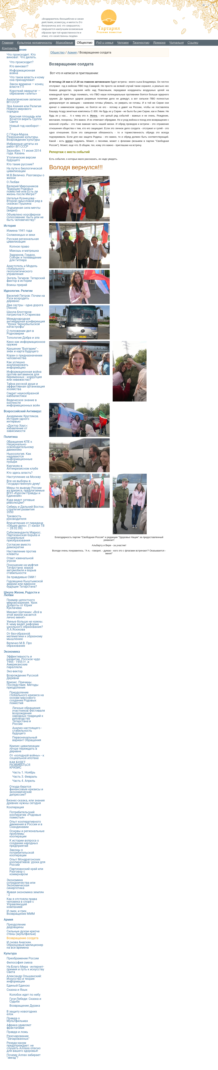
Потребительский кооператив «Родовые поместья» (25, 814)
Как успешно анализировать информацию (17, 364)
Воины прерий (17, 285)
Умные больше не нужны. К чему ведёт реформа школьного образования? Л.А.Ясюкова (25, 625)
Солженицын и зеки (21, 235)
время (68, 141)
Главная (7, 42)
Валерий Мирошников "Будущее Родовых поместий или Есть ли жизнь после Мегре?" (22, 190)
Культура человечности (34, 42)
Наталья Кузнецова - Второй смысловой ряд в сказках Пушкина (24, 200)
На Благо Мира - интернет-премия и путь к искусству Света (25, 969)
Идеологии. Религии (18, 291)
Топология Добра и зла (23, 337)
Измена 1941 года (19, 230)
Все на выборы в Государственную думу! (23, 482)
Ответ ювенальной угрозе (20, 559)
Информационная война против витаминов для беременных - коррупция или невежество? (24, 375)
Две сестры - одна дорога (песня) (25, 306)
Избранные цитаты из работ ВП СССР (22, 145)
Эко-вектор (15, 671)
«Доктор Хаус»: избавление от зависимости (17, 428)
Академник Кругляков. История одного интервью (23, 418)
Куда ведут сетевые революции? (21, 501)
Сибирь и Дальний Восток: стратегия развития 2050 (25, 509)
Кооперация (15, 807)
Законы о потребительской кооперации (21, 852)
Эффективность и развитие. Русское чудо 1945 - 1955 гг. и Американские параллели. (23, 662)
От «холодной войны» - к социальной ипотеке (26, 757)
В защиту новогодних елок (22, 1013)
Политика (11, 437)
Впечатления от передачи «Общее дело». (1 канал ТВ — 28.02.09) (25, 525)
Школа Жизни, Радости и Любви (22, 594)
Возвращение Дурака (24, 1005)
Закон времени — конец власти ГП (26, 85)
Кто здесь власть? (20, 472)
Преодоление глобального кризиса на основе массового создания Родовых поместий (26, 698)
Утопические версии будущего (21, 159)
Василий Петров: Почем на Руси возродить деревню (26, 298)
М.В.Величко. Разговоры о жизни (25, 176)
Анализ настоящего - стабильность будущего (27, 730)
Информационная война (22, 72)
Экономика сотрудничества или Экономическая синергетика (21, 884)
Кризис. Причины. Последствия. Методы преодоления (22, 684)
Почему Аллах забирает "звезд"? (23, 1056)
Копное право (19, 246)
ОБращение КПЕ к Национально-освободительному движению (20, 445)
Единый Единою (18, 985)
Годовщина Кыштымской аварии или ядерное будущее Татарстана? (25, 583)
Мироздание (64, 42)
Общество (84, 42)
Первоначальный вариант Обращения (26, 739)
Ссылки (192, 42)
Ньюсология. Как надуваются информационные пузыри (19, 458)
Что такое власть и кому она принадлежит (26, 78)
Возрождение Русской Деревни (22, 677)
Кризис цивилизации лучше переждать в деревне (24, 748)
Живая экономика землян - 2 (25, 893)
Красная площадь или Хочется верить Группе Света (25, 119)
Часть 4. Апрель (23, 781)
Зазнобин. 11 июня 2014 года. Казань (24, 152)
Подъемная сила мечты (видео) (23, 209)
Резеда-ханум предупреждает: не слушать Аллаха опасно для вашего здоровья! (23, 1047)
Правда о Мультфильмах (17, 1019)
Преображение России (23, 958)
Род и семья (104, 42)
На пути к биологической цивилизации (24, 170)
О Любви (13, 182)
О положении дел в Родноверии (20, 332)
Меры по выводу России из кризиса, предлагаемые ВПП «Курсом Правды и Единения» (26, 492)
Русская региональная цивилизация (23, 240)
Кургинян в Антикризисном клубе (22, 467)
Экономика (12, 651)
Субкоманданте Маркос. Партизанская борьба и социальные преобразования (24, 536)
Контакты (9, 48)
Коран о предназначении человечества (24, 357)
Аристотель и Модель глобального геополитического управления (22, 270)
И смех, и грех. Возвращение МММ (21, 912)
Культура (10, 953)
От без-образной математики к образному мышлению (24, 636)
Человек (123, 42)
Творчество (141, 42)
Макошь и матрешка (24, 250)
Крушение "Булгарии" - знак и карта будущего (23, 350)
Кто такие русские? (20, 164)
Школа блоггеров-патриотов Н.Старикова (23, 313)
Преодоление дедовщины (16, 926)
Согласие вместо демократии (19, 546)
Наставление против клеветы (21, 553)
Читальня (176, 42)
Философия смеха (19, 962)
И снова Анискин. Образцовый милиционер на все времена (25, 944)
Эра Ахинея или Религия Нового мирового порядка (24, 108)
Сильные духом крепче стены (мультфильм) (23, 932)
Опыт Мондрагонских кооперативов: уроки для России (27, 862)
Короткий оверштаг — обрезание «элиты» (24, 92)
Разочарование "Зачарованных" (18, 1037)
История (10, 226)
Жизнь (93, 115)
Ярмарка (159, 42)
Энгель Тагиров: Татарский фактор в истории (26, 279)
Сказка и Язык (17, 990)
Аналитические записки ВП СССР (24, 101)
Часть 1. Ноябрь (23, 772)
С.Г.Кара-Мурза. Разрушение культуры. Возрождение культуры (23, 137)
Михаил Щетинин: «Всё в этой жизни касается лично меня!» (24, 614)
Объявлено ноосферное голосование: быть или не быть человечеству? (25, 217)
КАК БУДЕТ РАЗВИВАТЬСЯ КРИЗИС (19, 764)
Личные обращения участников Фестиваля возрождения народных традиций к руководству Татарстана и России (28, 716)
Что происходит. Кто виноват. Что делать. (21, 56)
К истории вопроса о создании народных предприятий (24, 843)
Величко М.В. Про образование (19, 644)
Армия (72, 52)
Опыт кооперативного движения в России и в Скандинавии (25, 824)
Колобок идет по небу (24, 994)
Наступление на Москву (24, 477)
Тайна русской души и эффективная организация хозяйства (26, 386)
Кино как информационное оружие (26, 343)
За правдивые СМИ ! (21, 577)
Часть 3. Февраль (24, 776)
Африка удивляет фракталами (19, 1026)
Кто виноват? (18, 66)
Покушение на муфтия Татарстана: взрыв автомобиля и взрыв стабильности (22, 569)
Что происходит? (21, 62)
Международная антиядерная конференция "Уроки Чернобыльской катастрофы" (26, 322)
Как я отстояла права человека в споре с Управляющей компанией (22, 903)
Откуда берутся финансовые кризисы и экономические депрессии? (26, 790)
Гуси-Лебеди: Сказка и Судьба (25, 1000)
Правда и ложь (17, 1032)
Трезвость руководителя (16, 517)
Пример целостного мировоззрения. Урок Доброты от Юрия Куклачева (22, 604)
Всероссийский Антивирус (22, 411)
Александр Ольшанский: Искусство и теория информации (24, 978)
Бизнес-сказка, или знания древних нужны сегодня (26, 802)
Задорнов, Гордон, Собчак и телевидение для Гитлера (25, 257)
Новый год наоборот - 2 (24, 127)
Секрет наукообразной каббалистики (23, 394)
